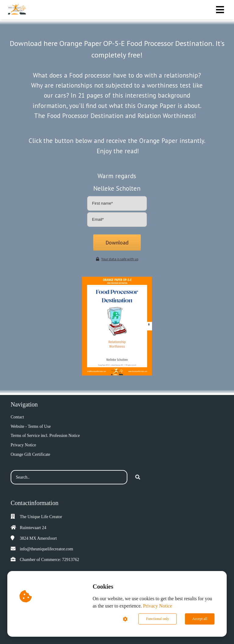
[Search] (137, 477)
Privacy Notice (157, 605)
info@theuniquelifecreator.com (46, 549)
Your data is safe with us (117, 259)
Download (117, 242)
